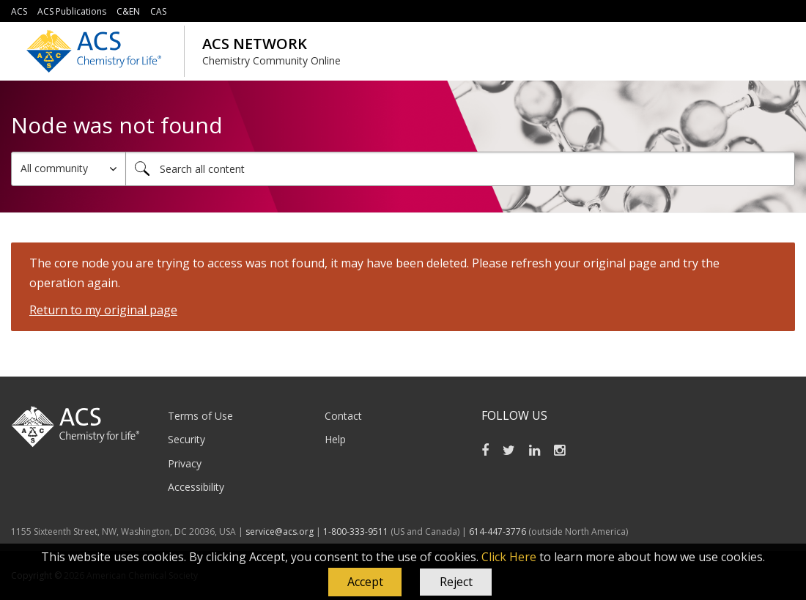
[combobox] (460, 169)
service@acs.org (279, 531)
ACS (19, 11)
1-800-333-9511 (355, 531)
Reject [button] (456, 582)
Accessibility (196, 487)
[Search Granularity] (68, 168)
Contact (343, 416)
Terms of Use (200, 416)
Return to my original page (103, 310)
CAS (158, 11)
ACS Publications (71, 11)
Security (186, 439)
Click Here (508, 557)
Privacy (185, 463)
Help (335, 439)
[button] (365, 582)
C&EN (128, 11)
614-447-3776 (498, 531)
